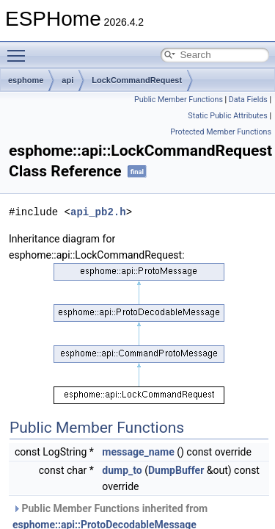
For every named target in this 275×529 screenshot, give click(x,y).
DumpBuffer (176, 470)
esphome (25, 80)
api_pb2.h (98, 212)
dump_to (122, 470)
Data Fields (248, 99)
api (67, 80)
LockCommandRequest (137, 80)
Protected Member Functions (220, 132)
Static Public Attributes (227, 115)
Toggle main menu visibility (19, 49)
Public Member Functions (178, 99)
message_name (138, 452)
